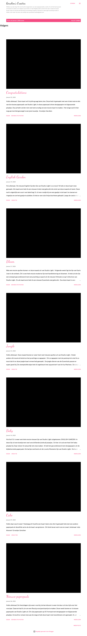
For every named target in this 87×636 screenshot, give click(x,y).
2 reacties (14, 535)
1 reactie (14, 200)
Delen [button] (8, 115)
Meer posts (77, 625)
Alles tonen (75, 20)
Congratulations (16, 92)
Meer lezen (77, 115)
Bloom (10, 261)
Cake (9, 515)
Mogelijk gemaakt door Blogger (43, 631)
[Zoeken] (72, 3)
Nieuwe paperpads (17, 596)
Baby (9, 430)
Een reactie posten (17, 115)
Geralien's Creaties (16, 3)
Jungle (10, 346)
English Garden (16, 177)
